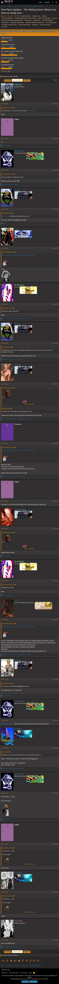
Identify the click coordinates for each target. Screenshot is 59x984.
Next (27, 80)
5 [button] (4, 40)
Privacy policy (24, 972)
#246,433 (55, 619)
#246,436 (55, 748)
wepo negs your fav (45, 24)
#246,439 (55, 892)
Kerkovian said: (6, 347)
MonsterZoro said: (7, 308)
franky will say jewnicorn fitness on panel (25, 18)
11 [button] (4, 47)
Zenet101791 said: (7, 107)
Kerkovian (18, 365)
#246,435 (55, 720)
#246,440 (55, 940)
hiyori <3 (54, 18)
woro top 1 (4, 27)
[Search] (56, 2)
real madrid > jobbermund (17, 22)
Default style (5, 970)
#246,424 (55, 209)
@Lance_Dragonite (7, 724)
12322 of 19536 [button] (17, 80)
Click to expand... (30, 404)
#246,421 (55, 103)
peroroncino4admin (47, 20)
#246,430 (55, 501)
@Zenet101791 (31, 110)
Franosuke (18, 873)
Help (30, 972)
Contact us (4, 972)
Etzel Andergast (20, 509)
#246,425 (55, 248)
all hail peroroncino (25, 16)
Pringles (17, 190)
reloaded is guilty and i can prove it (35, 22)
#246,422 (55, 138)
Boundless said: (6, 213)
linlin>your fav (37, 20)
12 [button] (4, 53)
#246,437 (55, 793)
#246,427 (55, 343)
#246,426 (55, 304)
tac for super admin (51, 22)
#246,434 (55, 679)
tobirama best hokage (24, 24)
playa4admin (5, 22)
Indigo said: (5, 752)
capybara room (36, 16)
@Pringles (5, 216)
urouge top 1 (35, 24)
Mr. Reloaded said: (7, 174)
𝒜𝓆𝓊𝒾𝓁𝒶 (16, 229)
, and (16, 318)
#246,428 (55, 384)
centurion (17, 660)
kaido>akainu (28, 20)
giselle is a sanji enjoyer (44, 18)
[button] (2, 2)
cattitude (44, 16)
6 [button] (4, 60)
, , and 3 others (17, 654)
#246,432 (55, 580)
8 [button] (4, 67)
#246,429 (55, 443)
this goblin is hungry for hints (9, 24)
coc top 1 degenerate (7, 18)
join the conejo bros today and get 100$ (12, 20)
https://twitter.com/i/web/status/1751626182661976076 (18, 255)
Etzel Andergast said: (8, 252)
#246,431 (55, 528)
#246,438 (55, 844)
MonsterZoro (19, 151)
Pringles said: (6, 408)
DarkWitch (18, 728)
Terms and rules (13, 972)
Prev (7, 80)
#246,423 (55, 170)
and (11, 184)
